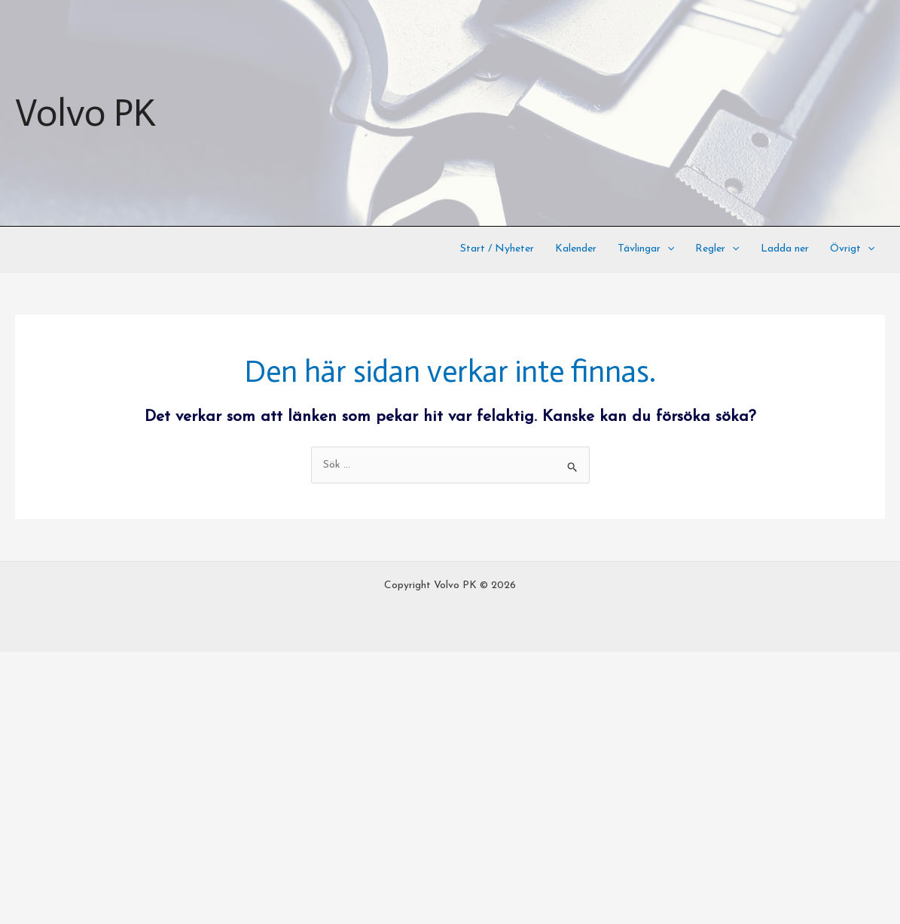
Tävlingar (646, 249)
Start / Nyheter (497, 249)
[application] (667, 249)
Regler (717, 249)
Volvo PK (85, 113)
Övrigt (852, 249)
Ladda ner (785, 249)
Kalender (575, 249)
